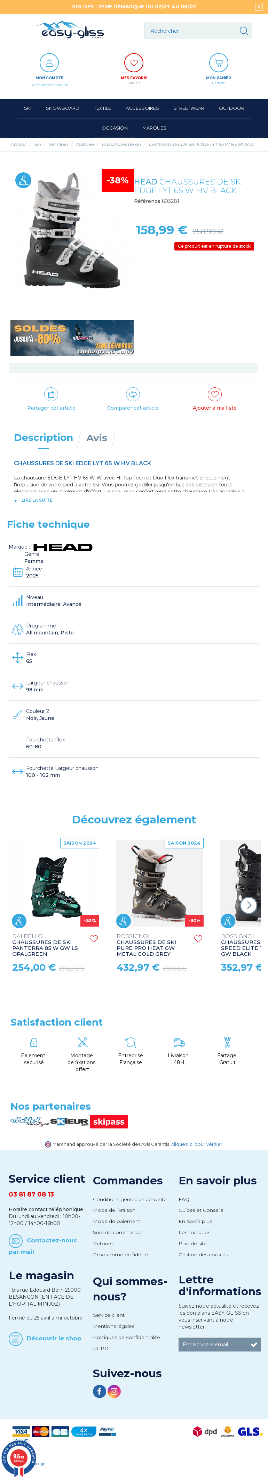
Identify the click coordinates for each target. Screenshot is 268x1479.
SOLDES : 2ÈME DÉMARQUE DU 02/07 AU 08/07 (134, 6)
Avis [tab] (96, 438)
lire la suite (37, 500)
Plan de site (193, 1243)
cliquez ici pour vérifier (196, 1144)
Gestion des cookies (203, 1254)
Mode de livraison (114, 1210)
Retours (102, 1243)
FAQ (184, 1199)
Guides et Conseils (201, 1210)
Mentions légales (113, 1326)
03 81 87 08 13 (31, 1194)
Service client (109, 1315)
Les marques (194, 1232)
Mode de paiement (116, 1221)
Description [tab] (43, 437)
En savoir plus (218, 1180)
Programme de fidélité (120, 1254)
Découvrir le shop (54, 1337)
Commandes (128, 1180)
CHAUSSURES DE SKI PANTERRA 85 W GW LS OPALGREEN (45, 945)
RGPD (101, 1348)
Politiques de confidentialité (126, 1337)
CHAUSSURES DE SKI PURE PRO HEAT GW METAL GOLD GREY (146, 945)
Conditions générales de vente (130, 1199)
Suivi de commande (117, 1232)
